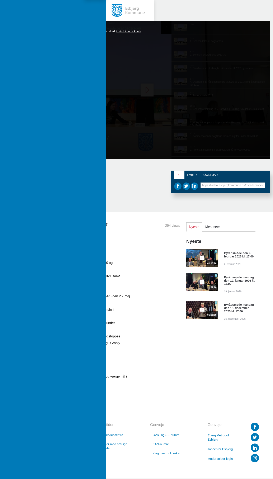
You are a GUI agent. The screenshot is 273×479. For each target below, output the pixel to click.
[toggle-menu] (10, 10)
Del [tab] (179, 174)
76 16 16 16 (52, 446)
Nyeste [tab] (194, 227)
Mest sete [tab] (212, 227)
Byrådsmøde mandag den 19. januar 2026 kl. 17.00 (239, 281)
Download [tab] (210, 174)
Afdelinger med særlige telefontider (111, 446)
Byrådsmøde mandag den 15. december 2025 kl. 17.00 (239, 308)
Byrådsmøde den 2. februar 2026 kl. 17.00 (239, 254)
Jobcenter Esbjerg (220, 449)
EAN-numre (160, 444)
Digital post (52, 457)
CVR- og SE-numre (165, 435)
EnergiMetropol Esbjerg (218, 437)
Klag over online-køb (166, 453)
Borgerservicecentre (109, 435)
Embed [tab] (192, 174)
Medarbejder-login (220, 458)
